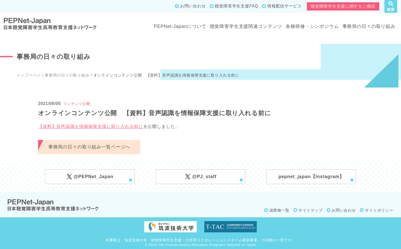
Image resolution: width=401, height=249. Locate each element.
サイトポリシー (379, 210)
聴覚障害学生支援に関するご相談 (343, 6)
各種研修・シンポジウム (312, 26)
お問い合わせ (193, 6)
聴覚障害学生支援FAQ (236, 6)
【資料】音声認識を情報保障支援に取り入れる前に (90, 126)
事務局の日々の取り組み (368, 26)
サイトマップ (310, 210)
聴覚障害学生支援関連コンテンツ (246, 26)
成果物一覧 (279, 210)
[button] (390, 6)
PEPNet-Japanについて (180, 26)
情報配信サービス (284, 6)
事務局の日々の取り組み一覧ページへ (89, 146)
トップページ (29, 75)
